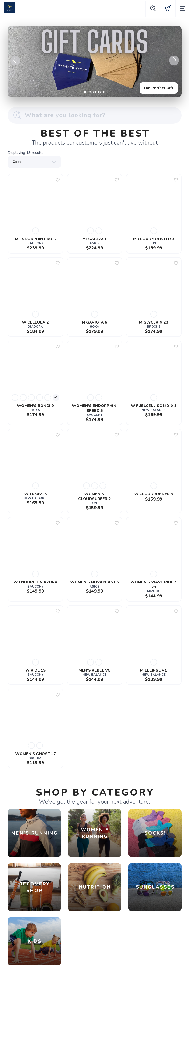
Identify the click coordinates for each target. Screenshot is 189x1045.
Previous (15, 60)
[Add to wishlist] (58, 180)
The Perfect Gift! (158, 88)
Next (174, 60)
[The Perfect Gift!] (95, 61)
